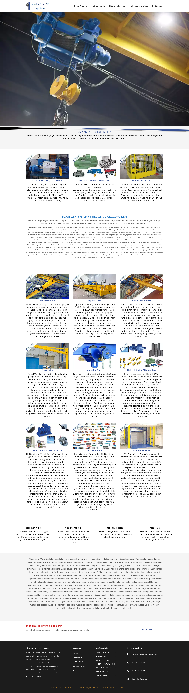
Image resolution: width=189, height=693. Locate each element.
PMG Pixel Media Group (57, 688)
